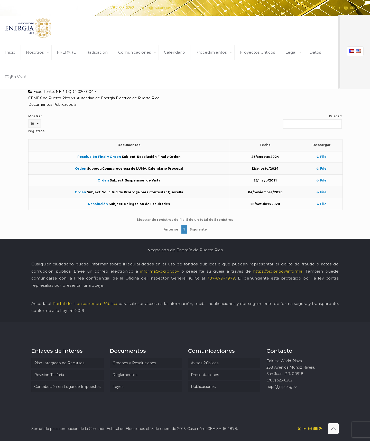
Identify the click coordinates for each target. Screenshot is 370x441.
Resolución (98, 204)
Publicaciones (203, 386)
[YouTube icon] (339, 7)
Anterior (171, 229)
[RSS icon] (359, 7)
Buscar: (312, 121)
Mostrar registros (36, 123)
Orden (80, 168)
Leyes (118, 386)
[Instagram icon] (346, 7)
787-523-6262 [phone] (122, 7)
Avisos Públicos (204, 363)
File (322, 157)
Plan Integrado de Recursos (59, 363)
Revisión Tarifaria (49, 374)
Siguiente (198, 229)
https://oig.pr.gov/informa (277, 271)
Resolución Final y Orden (99, 157)
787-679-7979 (221, 278)
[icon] (352, 7)
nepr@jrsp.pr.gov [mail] (156, 7)
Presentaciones (205, 374)
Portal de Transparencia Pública (85, 303)
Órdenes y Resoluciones (134, 363)
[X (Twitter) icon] (333, 7)
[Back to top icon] (333, 428)
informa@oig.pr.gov (159, 271)
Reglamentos (125, 374)
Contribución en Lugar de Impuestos (67, 386)
